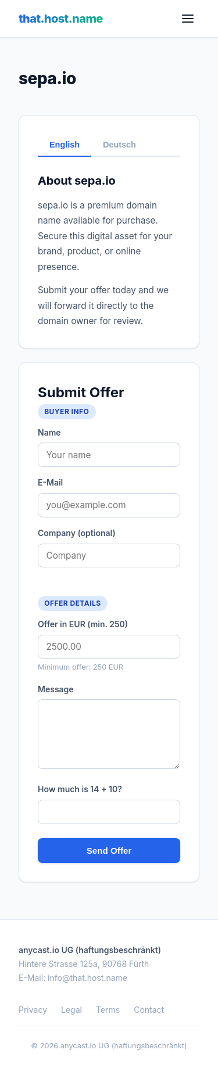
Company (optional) (77, 533)
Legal (71, 1010)
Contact (149, 1010)
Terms (108, 1010)
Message (56, 689)
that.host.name (61, 19)
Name (49, 432)
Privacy (33, 1010)
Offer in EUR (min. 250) (83, 624)
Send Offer (109, 850)
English (64, 144)
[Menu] (187, 18)
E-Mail (50, 482)
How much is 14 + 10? (80, 789)
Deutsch (119, 144)
